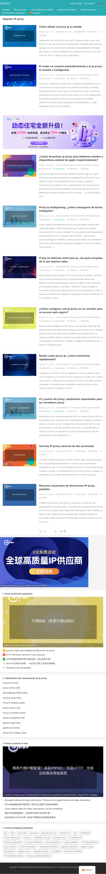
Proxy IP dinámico (11, 703)
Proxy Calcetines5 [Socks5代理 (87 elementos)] (12, 838)
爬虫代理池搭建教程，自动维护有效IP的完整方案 (27, 813)
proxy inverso (9, 708)
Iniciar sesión (76, 3)
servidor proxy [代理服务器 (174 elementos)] (60, 838)
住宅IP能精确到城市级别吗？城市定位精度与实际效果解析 (31, 804)
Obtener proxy (20, 9)
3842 (72, 78)
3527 (72, 321)
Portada (5, 9)
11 (55, 531)
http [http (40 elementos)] (12, 833)
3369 (93, 494)
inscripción (89, 3)
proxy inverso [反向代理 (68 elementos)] (10, 847)
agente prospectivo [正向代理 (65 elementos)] (69, 847)
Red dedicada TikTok (12, 693)
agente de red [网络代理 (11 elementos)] (24, 851)
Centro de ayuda (88, 9)
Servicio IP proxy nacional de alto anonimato (66, 446)
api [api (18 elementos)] (5, 833)
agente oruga (9, 723)
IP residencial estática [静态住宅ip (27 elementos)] (13, 856)
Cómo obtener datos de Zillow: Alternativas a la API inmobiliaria (34, 809)
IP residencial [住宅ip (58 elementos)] (75, 838)
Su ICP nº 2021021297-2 (60, 867)
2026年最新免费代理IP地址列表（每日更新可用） (29, 659)
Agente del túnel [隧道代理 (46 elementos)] (41, 851)
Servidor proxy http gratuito (18, 668)
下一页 (63, 531)
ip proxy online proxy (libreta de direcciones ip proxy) (30, 651)
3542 (72, 270)
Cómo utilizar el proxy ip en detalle (60, 26)
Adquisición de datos (66, 9)
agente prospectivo (11, 718)
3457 (72, 411)
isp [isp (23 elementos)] (75, 833)
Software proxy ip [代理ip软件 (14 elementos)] (42, 838)
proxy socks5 (9, 688)
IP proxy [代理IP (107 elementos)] (27, 838)
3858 (93, 451)
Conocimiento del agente (13, 13)
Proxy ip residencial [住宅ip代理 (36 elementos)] (12, 842)
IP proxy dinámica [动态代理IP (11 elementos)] (90, 842)
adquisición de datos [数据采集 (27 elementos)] (48, 847)
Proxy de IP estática (12, 733)
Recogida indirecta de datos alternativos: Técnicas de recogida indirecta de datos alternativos (47, 800)
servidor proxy (9, 698)
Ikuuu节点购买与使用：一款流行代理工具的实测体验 (30, 663)
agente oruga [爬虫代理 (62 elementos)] (87, 847)
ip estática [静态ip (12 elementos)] (56, 851)
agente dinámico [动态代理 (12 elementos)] (72, 842)
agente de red (9, 728)
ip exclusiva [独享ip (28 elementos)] (9, 851)
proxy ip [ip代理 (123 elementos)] (33, 833)
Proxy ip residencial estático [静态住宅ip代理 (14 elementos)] (39, 856)
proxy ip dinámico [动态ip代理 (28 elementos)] (53, 842)
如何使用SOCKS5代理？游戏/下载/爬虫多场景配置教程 (30, 817)
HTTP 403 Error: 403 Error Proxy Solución (25, 655)
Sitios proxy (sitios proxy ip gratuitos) (20, 645)
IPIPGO (5, 3)
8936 (72, 169)
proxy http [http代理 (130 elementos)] (22, 833)
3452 (72, 368)
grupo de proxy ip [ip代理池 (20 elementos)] (48, 833)
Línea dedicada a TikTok (42, 9)
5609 (92, 32)
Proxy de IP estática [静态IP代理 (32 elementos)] (73, 851)
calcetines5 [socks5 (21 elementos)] (85, 833)
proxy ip (42, 32)
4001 (72, 219)
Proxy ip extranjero (11, 713)
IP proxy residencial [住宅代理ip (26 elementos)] (33, 842)
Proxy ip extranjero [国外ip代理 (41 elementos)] (28, 847)
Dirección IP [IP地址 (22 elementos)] (65, 833)
